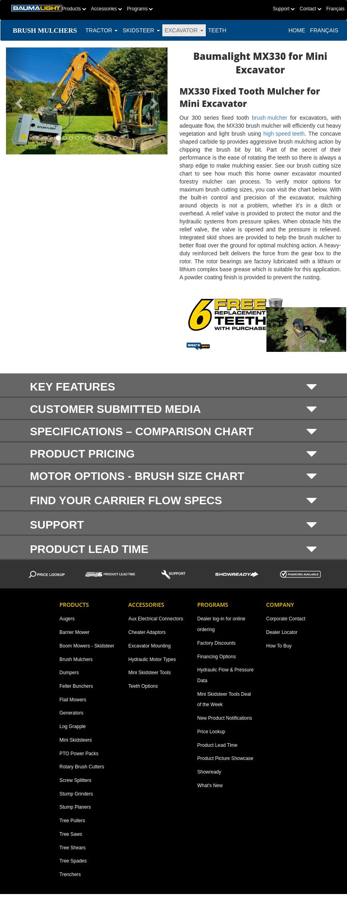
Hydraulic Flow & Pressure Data (225, 675)
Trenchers (70, 874)
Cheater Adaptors (147, 632)
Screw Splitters (75, 780)
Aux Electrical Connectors (155, 619)
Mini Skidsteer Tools (149, 672)
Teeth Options (143, 686)
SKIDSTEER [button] (141, 30)
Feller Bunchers (76, 686)
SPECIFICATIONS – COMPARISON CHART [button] (173, 431)
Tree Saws (70, 834)
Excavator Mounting (149, 646)
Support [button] (173, 525)
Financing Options (216, 656)
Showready (209, 772)
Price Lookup (211, 731)
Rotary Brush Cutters (81, 767)
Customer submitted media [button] (173, 409)
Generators (71, 713)
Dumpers (69, 672)
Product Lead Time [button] (173, 549)
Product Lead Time (217, 745)
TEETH (217, 30)
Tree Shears (72, 848)
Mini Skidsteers (75, 740)
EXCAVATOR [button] (184, 30)
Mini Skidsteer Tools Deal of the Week (224, 699)
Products (74, 9)
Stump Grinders (76, 794)
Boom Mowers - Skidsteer (86, 646)
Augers (67, 619)
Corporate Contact (285, 619)
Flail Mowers (72, 700)
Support (284, 9)
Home (296, 30)
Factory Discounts (216, 643)
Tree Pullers (72, 820)
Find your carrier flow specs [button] (173, 500)
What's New (210, 785)
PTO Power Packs (79, 753)
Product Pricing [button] (173, 454)
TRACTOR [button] (101, 30)
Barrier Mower (74, 632)
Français (335, 9)
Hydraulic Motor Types (152, 659)
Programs (140, 9)
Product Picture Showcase (225, 758)
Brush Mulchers (76, 659)
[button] (18, 100)
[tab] (173, 385)
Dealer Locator (282, 632)
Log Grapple (72, 726)
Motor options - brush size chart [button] (173, 476)
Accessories (106, 9)
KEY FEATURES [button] (173, 387)
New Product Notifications (224, 718)
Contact (310, 9)
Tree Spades (73, 861)
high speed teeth (284, 133)
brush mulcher (269, 117)
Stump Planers (75, 807)
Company (280, 604)
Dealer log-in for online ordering (221, 624)
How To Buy (279, 646)
